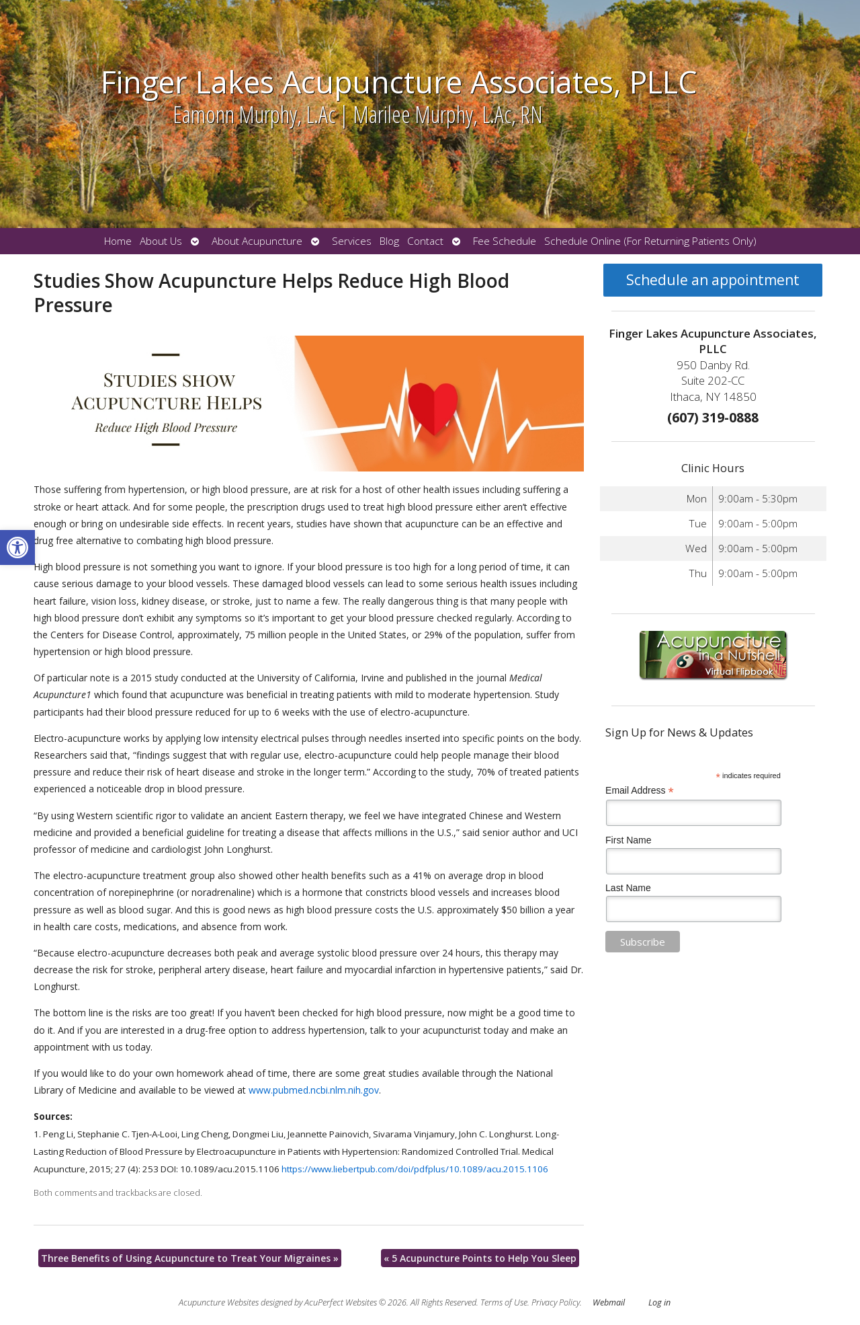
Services (352, 241)
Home (118, 241)
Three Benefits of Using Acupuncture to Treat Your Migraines (190, 1258)
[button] (17, 547)
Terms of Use (503, 1302)
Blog (389, 241)
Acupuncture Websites (219, 1302)
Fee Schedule (504, 241)
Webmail (609, 1302)
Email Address (639, 790)
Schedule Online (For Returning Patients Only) (650, 241)
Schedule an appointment (713, 279)
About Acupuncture (257, 241)
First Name (628, 840)
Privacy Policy (555, 1302)
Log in (659, 1302)
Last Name (628, 887)
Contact (425, 241)
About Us (161, 241)
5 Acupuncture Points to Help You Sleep (480, 1258)
